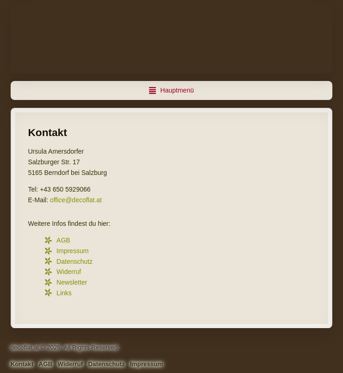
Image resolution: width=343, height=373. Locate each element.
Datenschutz (74, 261)
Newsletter (71, 282)
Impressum (72, 251)
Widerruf (68, 271)
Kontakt (22, 364)
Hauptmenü (176, 90)
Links (64, 293)
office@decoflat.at (76, 200)
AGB (63, 240)
